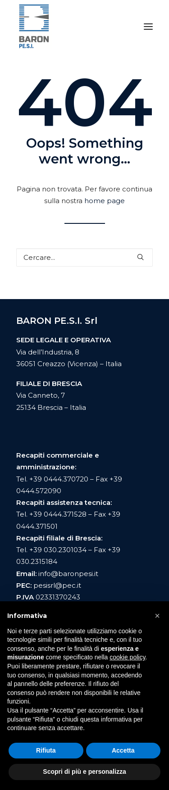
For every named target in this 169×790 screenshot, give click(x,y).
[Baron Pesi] (34, 26)
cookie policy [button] (127, 657)
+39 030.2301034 (58, 549)
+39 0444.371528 (58, 514)
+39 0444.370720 (58, 479)
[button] (148, 26)
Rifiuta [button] (46, 750)
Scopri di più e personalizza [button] (84, 771)
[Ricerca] (84, 257)
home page (104, 200)
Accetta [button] (123, 750)
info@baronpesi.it (68, 573)
